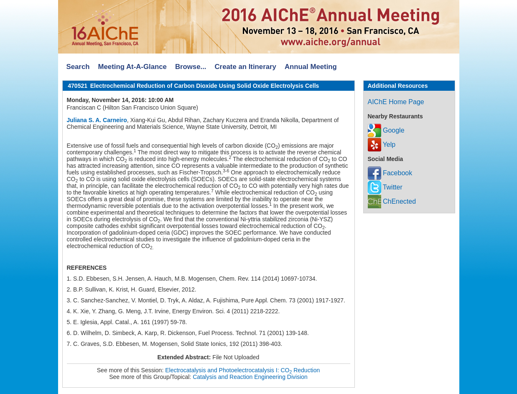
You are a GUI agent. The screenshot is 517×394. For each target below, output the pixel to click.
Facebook (390, 173)
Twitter (385, 187)
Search (78, 67)
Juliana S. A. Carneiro (97, 120)
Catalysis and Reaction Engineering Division (250, 377)
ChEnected (392, 201)
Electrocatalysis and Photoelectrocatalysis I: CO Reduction (242, 370)
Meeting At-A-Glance (132, 67)
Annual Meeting (311, 67)
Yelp (382, 144)
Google (386, 130)
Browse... (190, 67)
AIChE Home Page (396, 101)
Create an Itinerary (245, 67)
